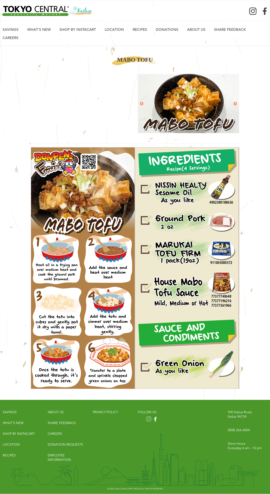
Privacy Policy (105, 412)
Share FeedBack (230, 29)
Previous (141, 104)
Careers (10, 38)
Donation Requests (65, 444)
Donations (167, 29)
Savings (10, 29)
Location (114, 29)
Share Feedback (62, 422)
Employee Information (59, 457)
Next (235, 104)
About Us (196, 29)
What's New (39, 29)
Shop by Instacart (78, 29)
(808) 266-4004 (239, 430)
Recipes (140, 29)
